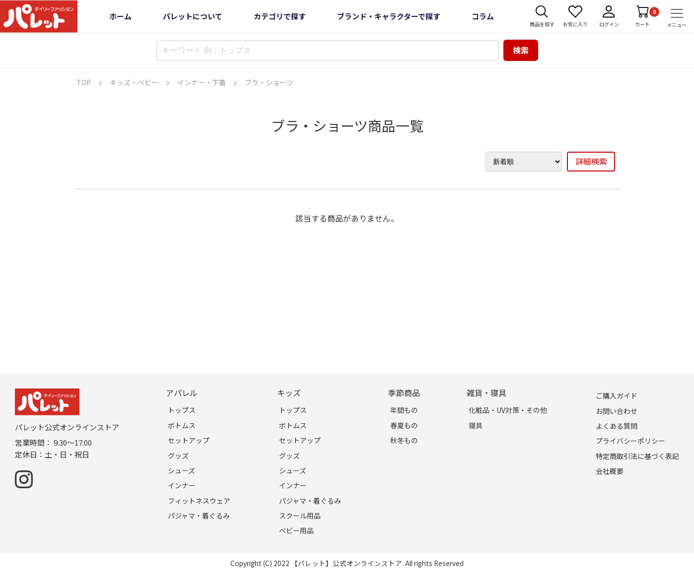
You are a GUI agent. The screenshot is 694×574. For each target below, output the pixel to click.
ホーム (120, 16)
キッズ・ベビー (134, 82)
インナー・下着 (201, 82)
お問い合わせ (616, 411)
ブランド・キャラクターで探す (388, 16)
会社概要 (610, 471)
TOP (83, 82)
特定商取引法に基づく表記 (637, 456)
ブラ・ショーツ (269, 82)
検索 (521, 50)
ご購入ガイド (616, 396)
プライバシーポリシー (630, 441)
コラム (483, 16)
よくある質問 (616, 426)
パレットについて (192, 16)
